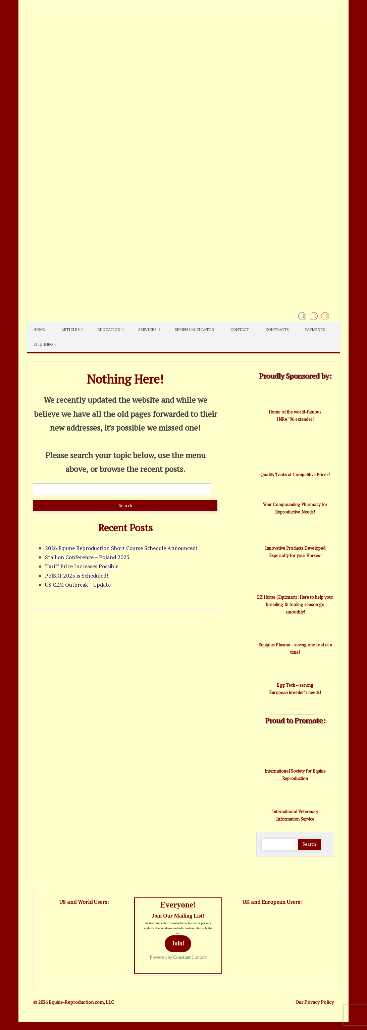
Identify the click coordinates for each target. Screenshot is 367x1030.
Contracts (277, 329)
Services (147, 329)
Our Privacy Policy (315, 1002)
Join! (178, 943)
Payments (315, 329)
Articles (70, 329)
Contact (239, 329)
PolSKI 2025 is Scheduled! (76, 575)
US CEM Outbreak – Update (78, 584)
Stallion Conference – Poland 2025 (87, 557)
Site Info (43, 344)
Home (39, 329)
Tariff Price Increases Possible (81, 566)
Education (109, 329)
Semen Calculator (194, 329)
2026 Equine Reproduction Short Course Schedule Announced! (121, 548)
